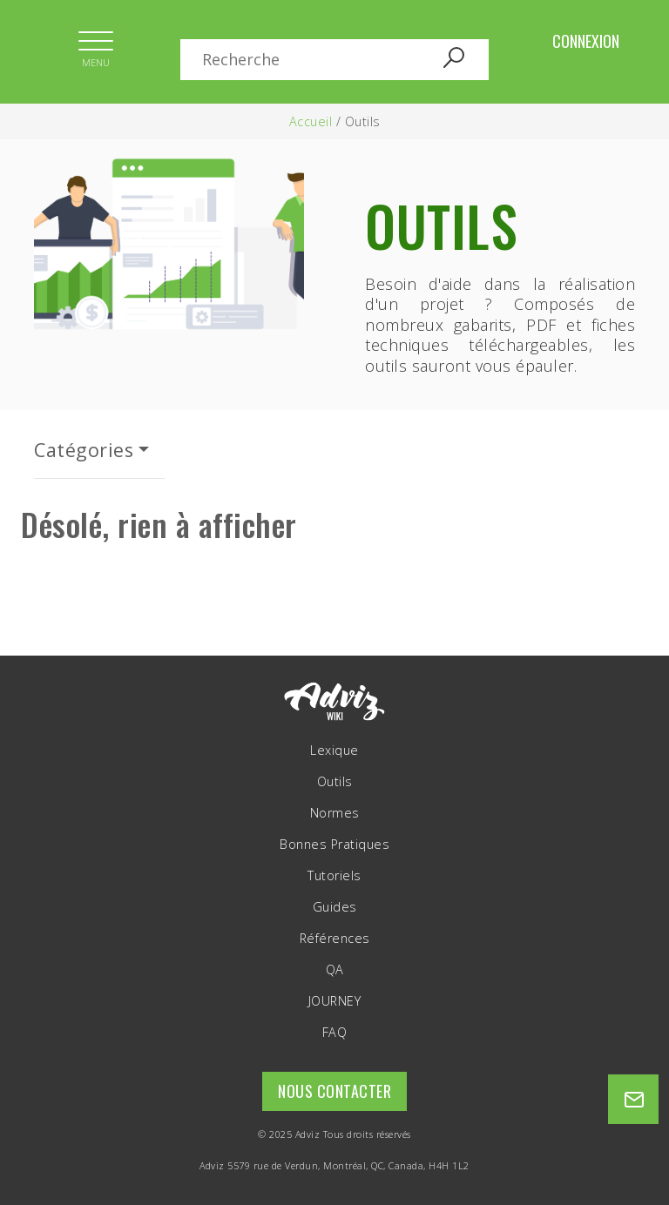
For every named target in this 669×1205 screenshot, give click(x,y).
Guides (335, 907)
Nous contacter (334, 1091)
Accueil (311, 121)
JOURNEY (335, 1001)
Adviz (308, 1134)
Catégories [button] (83, 449)
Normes (335, 813)
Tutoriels (334, 876)
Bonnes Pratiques (334, 844)
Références (335, 938)
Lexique (334, 750)
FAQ (335, 1032)
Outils (335, 782)
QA (335, 970)
